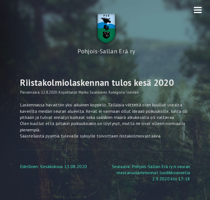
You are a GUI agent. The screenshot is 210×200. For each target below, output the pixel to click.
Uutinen (132, 92)
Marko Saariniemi (93, 92)
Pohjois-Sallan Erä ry (106, 51)
